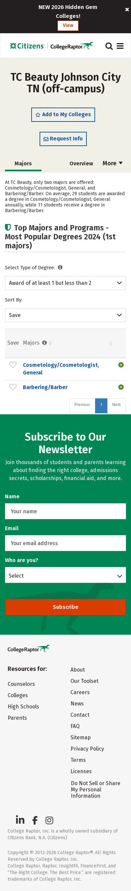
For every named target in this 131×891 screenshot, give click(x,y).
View (68, 25)
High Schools (23, 706)
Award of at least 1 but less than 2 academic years (50, 283)
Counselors (21, 684)
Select (16, 576)
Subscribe (65, 607)
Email (12, 528)
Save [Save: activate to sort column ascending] (13, 343)
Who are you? (21, 560)
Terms (78, 760)
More (113, 163)
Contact (79, 715)
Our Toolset (84, 681)
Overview (81, 163)
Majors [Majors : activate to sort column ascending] (35, 343)
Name (12, 496)
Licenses (81, 771)
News (77, 703)
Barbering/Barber (45, 387)
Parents (17, 718)
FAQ (74, 726)
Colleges (18, 695)
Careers (80, 692)
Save (15, 315)
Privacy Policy (87, 749)
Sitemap (80, 737)
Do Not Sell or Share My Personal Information (95, 789)
